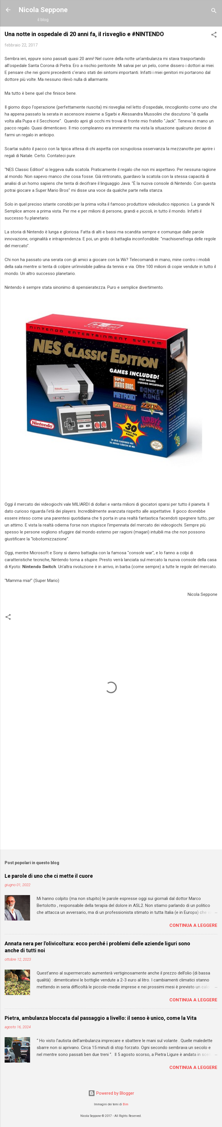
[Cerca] (213, 12)
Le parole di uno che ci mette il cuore (49, 876)
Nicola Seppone (43, 10)
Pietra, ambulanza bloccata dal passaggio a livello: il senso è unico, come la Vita (101, 1018)
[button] (213, 35)
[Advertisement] (111, 799)
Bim (125, 1104)
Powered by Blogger (111, 1093)
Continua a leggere (193, 925)
